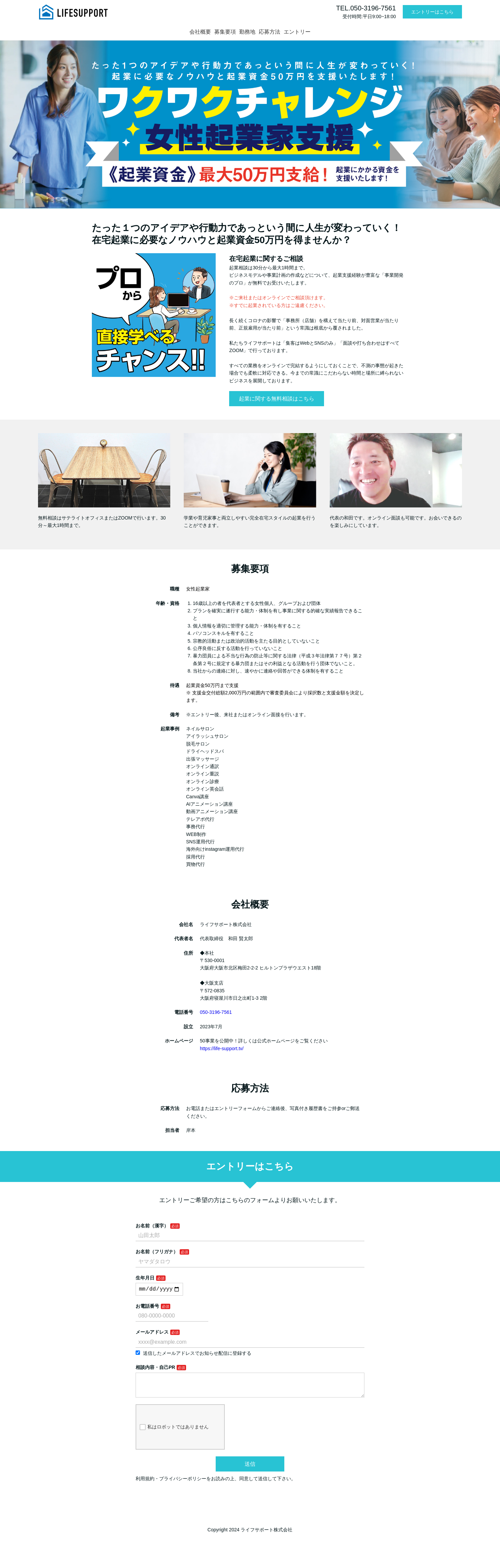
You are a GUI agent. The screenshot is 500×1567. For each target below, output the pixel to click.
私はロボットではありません (174, 1434)
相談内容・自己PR (155, 1368)
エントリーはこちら (432, 11)
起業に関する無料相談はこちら (276, 399)
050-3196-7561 (216, 1012)
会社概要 (200, 32)
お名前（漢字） (152, 1225)
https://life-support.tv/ (222, 1048)
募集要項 (225, 32)
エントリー (297, 32)
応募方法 (269, 32)
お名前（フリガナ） (157, 1251)
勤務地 (247, 32)
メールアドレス (152, 1333)
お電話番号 (147, 1307)
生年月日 (145, 1278)
